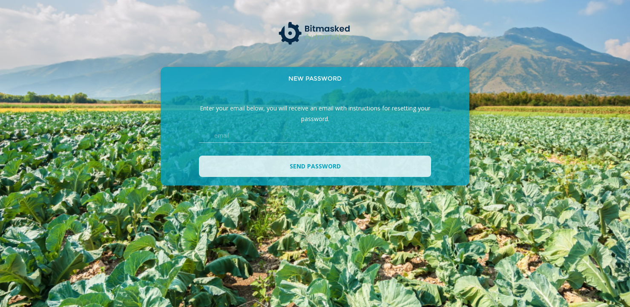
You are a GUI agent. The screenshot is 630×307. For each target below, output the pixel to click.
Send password (315, 166)
